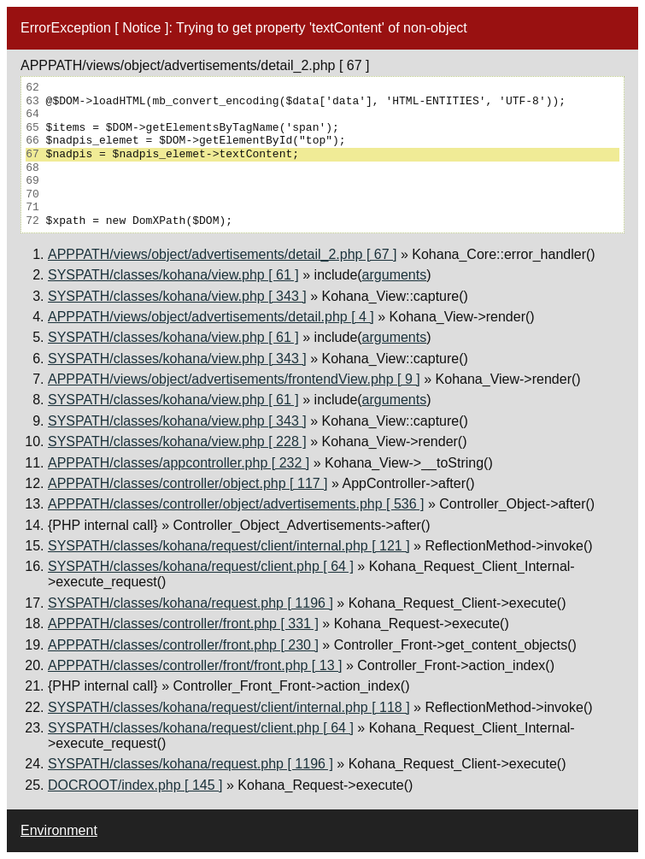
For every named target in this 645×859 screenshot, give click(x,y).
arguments (394, 275)
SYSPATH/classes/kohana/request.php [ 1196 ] (190, 603)
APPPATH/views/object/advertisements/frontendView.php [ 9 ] (234, 379)
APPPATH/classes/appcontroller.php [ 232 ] (178, 463)
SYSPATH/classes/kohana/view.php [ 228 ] (177, 441)
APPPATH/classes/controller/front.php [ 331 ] (183, 623)
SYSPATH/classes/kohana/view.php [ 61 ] (173, 275)
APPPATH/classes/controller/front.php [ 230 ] (183, 645)
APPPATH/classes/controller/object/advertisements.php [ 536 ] (236, 504)
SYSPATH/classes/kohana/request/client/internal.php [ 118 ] (229, 707)
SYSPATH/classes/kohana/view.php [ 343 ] (177, 296)
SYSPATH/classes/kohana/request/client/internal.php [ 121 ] (229, 545)
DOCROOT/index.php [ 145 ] (135, 785)
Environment (59, 830)
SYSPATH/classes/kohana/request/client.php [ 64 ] (201, 566)
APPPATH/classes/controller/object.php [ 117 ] (188, 483)
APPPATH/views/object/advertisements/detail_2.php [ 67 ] (222, 254)
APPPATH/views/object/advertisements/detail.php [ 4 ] (211, 316)
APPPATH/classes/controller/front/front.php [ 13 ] (195, 665)
